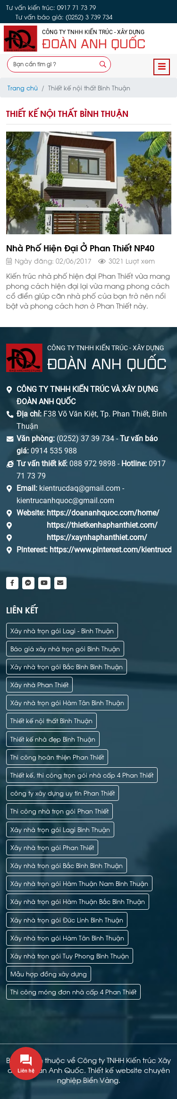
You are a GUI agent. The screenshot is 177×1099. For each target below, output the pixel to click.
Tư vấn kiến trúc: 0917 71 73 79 (51, 7)
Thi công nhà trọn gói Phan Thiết (59, 810)
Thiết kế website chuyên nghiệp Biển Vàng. (113, 1074)
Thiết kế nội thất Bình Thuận (51, 720)
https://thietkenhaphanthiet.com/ (102, 525)
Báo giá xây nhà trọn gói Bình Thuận (65, 648)
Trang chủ (23, 87)
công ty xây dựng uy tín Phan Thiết (62, 792)
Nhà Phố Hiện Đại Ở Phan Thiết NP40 (80, 247)
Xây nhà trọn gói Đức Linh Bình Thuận (66, 919)
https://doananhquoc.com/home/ (103, 512)
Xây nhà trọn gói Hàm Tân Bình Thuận (67, 702)
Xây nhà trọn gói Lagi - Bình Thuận (62, 630)
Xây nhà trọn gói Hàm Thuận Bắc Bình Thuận (77, 900)
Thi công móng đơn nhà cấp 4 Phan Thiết (73, 991)
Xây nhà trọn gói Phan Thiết (52, 846)
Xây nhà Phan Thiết (39, 684)
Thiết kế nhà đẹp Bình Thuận (52, 738)
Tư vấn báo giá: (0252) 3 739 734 (64, 16)
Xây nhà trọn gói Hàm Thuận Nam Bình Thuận (79, 882)
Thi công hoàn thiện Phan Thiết (57, 756)
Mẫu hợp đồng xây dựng (48, 973)
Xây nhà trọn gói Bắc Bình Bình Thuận (66, 666)
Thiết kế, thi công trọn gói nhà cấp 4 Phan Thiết (81, 774)
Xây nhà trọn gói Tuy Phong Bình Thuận (69, 955)
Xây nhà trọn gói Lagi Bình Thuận (60, 828)
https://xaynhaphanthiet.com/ (97, 537)
